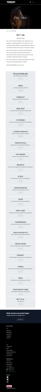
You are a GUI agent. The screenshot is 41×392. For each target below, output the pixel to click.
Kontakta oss (20, 319)
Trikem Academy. (20, 65)
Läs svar (20, 78)
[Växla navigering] (33, 2)
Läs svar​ (20, 215)
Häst (10, 31)
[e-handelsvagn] (30, 2)
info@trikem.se (11, 369)
